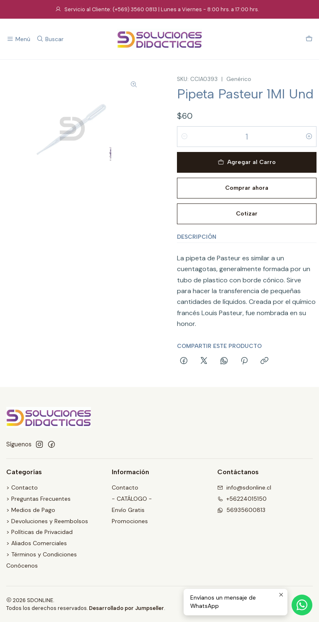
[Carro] (309, 39)
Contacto (125, 487)
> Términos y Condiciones (41, 554)
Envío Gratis (128, 510)
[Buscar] (49, 39)
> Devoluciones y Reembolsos (47, 521)
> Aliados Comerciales (36, 543)
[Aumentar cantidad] (309, 137)
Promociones (130, 521)
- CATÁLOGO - (132, 498)
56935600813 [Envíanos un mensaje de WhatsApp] (241, 510)
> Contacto (22, 487)
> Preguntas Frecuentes (38, 498)
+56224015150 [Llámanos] (242, 498)
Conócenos (22, 565)
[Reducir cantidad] (184, 137)
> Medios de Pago (30, 510)
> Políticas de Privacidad (39, 532)
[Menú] (18, 39)
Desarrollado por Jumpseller (126, 608)
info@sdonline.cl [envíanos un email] (244, 487)
